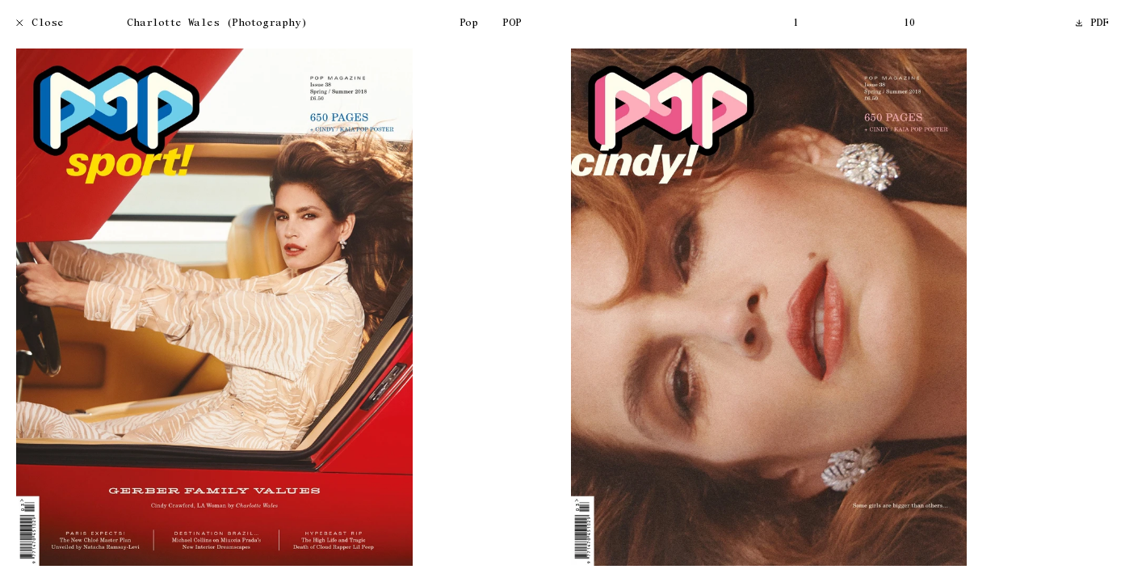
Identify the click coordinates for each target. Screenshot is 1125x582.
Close (40, 24)
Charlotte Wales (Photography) (217, 24)
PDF (1093, 24)
